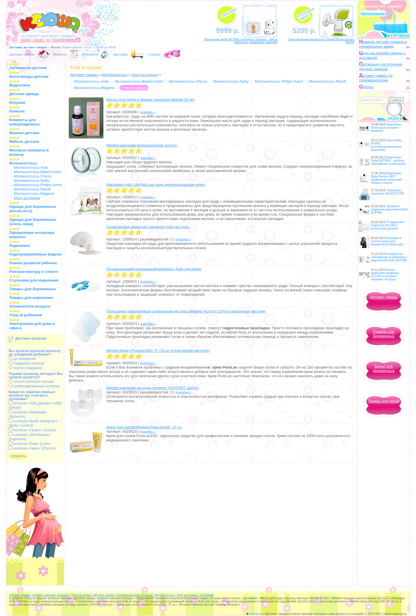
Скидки (154, 54)
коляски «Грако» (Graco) (32, 430)
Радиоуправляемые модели (35, 254)
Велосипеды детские (29, 76)
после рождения (25, 368)
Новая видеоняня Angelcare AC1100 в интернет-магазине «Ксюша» (385, 274)
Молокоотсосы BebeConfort (38, 172)
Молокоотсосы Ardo (31, 167)
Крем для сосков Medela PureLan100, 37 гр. (144, 427)
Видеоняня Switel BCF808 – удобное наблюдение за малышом (388, 160)
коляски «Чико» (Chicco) (32, 448)
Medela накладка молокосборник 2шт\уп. (141, 145)
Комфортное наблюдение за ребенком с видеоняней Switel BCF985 (389, 257)
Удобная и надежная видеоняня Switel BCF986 (389, 209)
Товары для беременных (32, 289)
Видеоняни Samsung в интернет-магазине (386, 127)
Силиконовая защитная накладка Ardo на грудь (147, 227)
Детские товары (22, 54)
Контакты (90, 54)
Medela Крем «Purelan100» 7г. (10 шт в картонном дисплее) (158, 350)
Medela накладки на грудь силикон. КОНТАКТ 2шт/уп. (152, 388)
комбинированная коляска (34, 386)
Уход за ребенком (25, 315)
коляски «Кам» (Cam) (30, 443)
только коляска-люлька (31, 381)
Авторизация (373, 13)
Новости (59, 54)
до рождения (22, 358)
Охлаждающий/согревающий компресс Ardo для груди (153, 269)
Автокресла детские (28, 68)
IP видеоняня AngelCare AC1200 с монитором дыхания (387, 225)
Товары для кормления (31, 297)
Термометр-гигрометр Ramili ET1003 (387, 192)
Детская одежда (24, 94)
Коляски (17, 111)
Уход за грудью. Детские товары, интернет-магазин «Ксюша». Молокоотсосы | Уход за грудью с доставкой (142, 595)
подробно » (147, 112)
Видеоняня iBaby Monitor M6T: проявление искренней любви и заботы (386, 178)
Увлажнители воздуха (29, 306)
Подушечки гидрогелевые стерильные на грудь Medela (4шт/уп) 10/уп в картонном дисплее (185, 311)
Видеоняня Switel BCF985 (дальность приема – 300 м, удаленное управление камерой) (241, 41)
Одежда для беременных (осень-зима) (32, 221)
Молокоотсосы (23, 163)
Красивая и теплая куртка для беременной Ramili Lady (387, 241)
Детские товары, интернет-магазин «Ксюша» (39, 595)
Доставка (120, 54)
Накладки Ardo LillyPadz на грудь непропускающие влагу (155, 184)
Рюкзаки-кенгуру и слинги (33, 271)
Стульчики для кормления (33, 280)
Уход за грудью (145, 75)
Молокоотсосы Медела (34, 193)
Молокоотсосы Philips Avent (38, 185)
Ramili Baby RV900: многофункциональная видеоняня (386, 145)
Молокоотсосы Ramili (32, 189)
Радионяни (19, 245)
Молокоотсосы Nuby (31, 180)
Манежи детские (24, 133)
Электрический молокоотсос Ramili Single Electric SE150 (321, 41)
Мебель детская (24, 141)
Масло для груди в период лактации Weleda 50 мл (150, 99)
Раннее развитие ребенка (33, 263)
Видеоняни (19, 85)
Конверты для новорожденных (24, 122)
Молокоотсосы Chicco (33, 176)
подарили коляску (27, 363)
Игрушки (17, 102)
